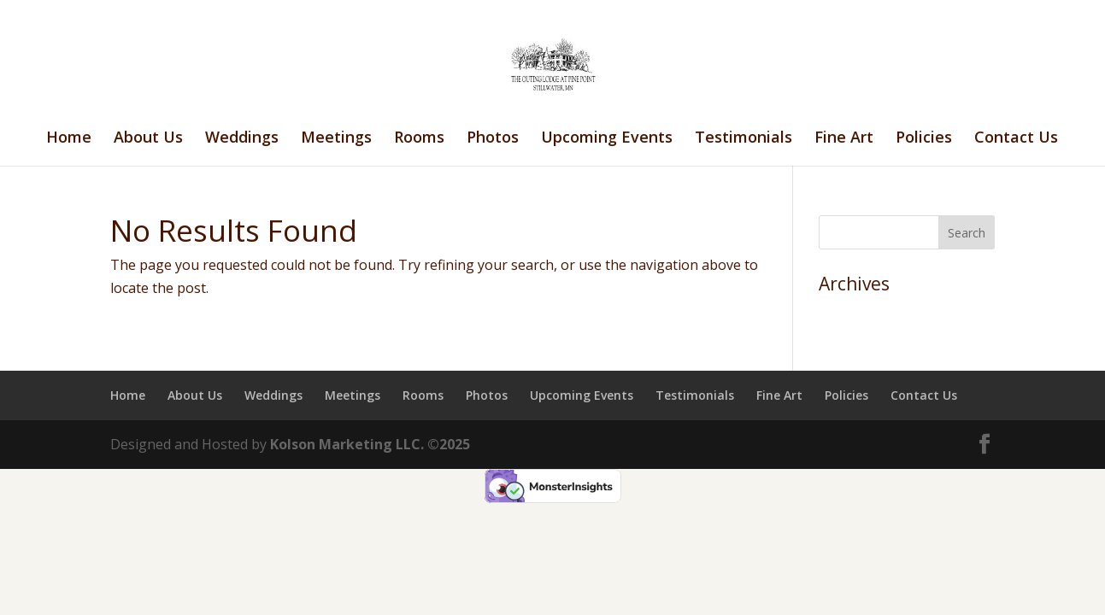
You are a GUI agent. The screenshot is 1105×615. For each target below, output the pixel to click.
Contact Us (1016, 139)
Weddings (242, 139)
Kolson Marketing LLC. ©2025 (370, 444)
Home (68, 139)
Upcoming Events (607, 139)
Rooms (419, 139)
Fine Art (843, 139)
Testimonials (743, 139)
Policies (924, 139)
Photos (493, 139)
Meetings (336, 139)
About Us (148, 139)
